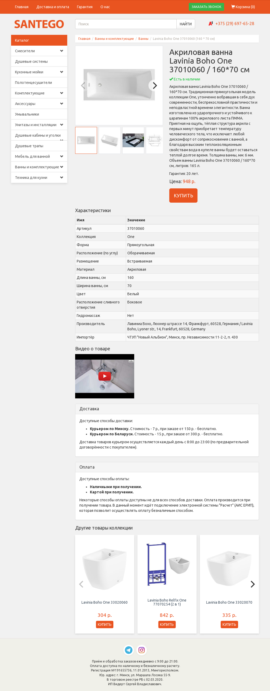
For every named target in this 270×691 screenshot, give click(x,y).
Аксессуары (39, 103)
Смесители (39, 51)
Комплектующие (39, 93)
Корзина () (243, 7)
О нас (105, 7)
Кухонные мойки (39, 72)
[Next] (154, 85)
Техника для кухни (39, 177)
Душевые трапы (29, 146)
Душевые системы (31, 61)
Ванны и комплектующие (39, 167)
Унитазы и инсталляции (39, 124)
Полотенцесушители (33, 82)
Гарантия (85, 7)
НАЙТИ (186, 24)
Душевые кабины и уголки (39, 137)
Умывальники (27, 114)
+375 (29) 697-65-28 (234, 23)
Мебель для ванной (39, 156)
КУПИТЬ (183, 195)
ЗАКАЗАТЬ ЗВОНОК (206, 6)
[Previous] (84, 85)
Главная (21, 7)
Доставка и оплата (52, 7)
